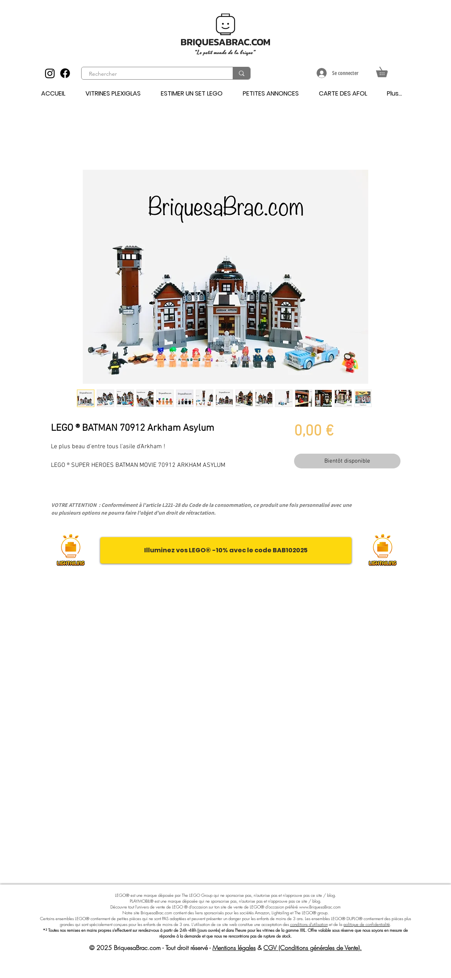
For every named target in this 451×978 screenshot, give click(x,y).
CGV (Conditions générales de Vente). (312, 947)
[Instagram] (50, 73)
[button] (386, 70)
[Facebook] (65, 73)
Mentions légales (234, 947)
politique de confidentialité (366, 924)
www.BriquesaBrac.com (320, 907)
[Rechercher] (152, 74)
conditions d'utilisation (309, 924)
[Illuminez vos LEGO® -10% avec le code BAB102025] (226, 550)
